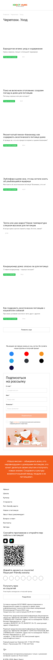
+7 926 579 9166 (33, 642)
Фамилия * (9, 404)
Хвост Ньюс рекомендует (13, 514)
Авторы (6, 527)
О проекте (7, 502)
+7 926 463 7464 (28, 644)
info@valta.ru (13, 625)
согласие (16, 422)
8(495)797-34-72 (17, 623)
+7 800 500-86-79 (17, 636)
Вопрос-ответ (9, 519)
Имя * (7, 395)
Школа (6, 493)
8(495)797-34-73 (30, 623)
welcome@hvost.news (11, 638)
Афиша (6, 489)
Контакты (7, 523)
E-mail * (8, 386)
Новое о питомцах (10, 510)
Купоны (6, 498)
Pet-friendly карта (10, 506)
